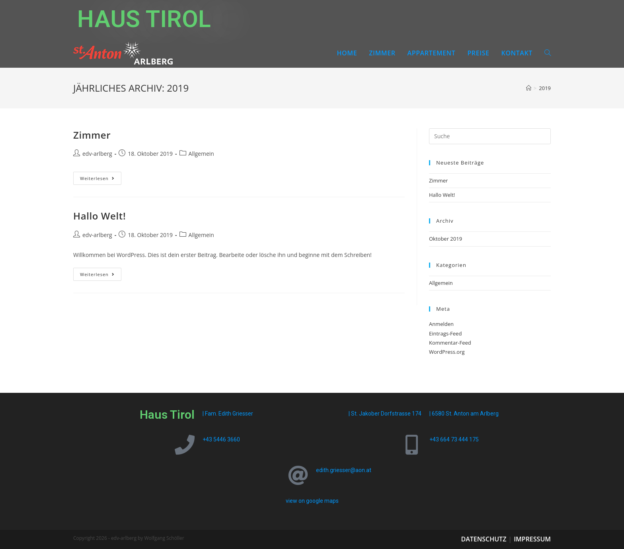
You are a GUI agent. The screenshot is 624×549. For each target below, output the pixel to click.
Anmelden (441, 323)
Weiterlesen (100, 176)
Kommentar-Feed (450, 342)
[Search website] (547, 53)
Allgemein (201, 153)
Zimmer (92, 134)
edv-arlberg (97, 153)
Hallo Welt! (99, 215)
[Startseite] (528, 88)
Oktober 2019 (445, 238)
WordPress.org (447, 351)
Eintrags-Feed (445, 333)
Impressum (532, 539)
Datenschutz (483, 539)
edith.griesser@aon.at (343, 470)
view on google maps (312, 501)
